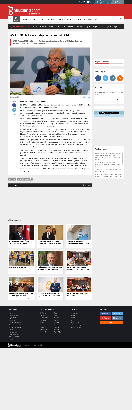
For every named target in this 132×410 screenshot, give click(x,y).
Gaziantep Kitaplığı (15, 322)
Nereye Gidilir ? (14, 337)
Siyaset (108, 27)
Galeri (90, 2)
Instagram (117, 318)
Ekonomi (43, 27)
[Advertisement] (50, 203)
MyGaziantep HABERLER (19, 27)
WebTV (81, 2)
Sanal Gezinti (51, 19)
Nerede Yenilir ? (14, 334)
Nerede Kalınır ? (14, 332)
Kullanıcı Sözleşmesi (77, 325)
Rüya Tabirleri (58, 332)
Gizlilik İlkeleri (74, 322)
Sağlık (88, 27)
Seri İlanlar (77, 19)
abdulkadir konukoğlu (25, 179)
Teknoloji (79, 27)
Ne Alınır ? (12, 339)
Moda (56, 325)
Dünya (95, 27)
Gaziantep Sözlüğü (15, 327)
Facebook (105, 314)
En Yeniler (43, 313)
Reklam (72, 318)
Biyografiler (88, 19)
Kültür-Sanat (60, 27)
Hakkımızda (74, 313)
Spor (101, 27)
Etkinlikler (24, 19)
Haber (16, 19)
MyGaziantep (86, 97)
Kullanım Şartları (75, 327)
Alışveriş (70, 27)
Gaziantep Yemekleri (64, 19)
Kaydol (119, 100)
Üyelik (118, 2)
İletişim (72, 315)
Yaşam (51, 27)
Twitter (117, 314)
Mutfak (56, 330)
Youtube (105, 318)
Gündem (34, 27)
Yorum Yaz (87, 185)
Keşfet (33, 19)
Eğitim (42, 327)
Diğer (97, 19)
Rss (111, 322)
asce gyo (12, 179)
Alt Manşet (43, 330)
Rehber (41, 19)
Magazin (56, 322)
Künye (72, 320)
